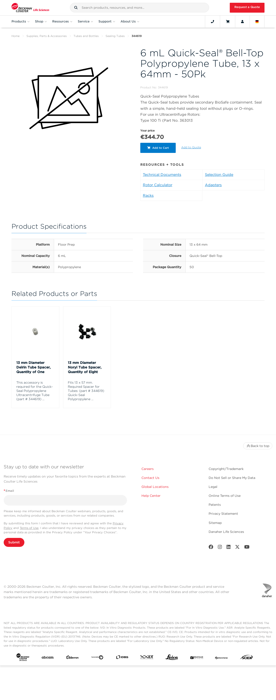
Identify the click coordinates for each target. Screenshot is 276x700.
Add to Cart (158, 147)
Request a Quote (247, 7)
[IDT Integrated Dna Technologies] (147, 658)
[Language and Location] (257, 22)
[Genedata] (97, 658)
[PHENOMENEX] (221, 658)
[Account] (242, 22)
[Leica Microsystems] (171, 658)
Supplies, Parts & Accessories (46, 36)
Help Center (151, 496)
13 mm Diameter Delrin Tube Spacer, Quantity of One (33, 367)
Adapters (213, 185)
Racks (148, 195)
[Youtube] (247, 548)
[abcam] (47, 658)
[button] (76, 7)
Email (9, 491)
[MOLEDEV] (196, 658)
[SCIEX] (246, 658)
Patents (215, 504)
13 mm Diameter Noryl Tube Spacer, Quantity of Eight (84, 367)
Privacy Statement (223, 513)
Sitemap (215, 523)
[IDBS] (122, 658)
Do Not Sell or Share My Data (232, 478)
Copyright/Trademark (226, 469)
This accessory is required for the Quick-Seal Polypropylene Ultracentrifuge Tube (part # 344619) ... (34, 391)
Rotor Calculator (157, 185)
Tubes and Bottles (86, 36)
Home (16, 36)
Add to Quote (191, 147)
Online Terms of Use (225, 496)
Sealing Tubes (115, 36)
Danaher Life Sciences (226, 532)
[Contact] (212, 22)
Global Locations (155, 487)
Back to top (257, 446)
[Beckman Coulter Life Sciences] (30, 8)
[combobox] (139, 7)
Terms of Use (29, 528)
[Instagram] (220, 548)
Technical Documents (162, 174)
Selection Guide (219, 174)
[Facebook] (211, 548)
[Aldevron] (72, 658)
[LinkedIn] (229, 548)
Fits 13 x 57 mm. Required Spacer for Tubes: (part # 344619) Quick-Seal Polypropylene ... (86, 391)
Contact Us (150, 478)
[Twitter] (237, 548)
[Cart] (227, 22)
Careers (147, 469)
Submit (14, 542)
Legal (213, 487)
